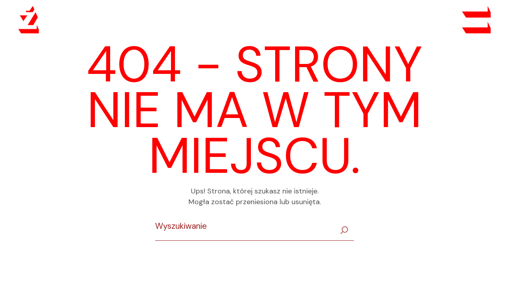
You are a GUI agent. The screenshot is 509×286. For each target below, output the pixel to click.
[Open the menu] (476, 19)
